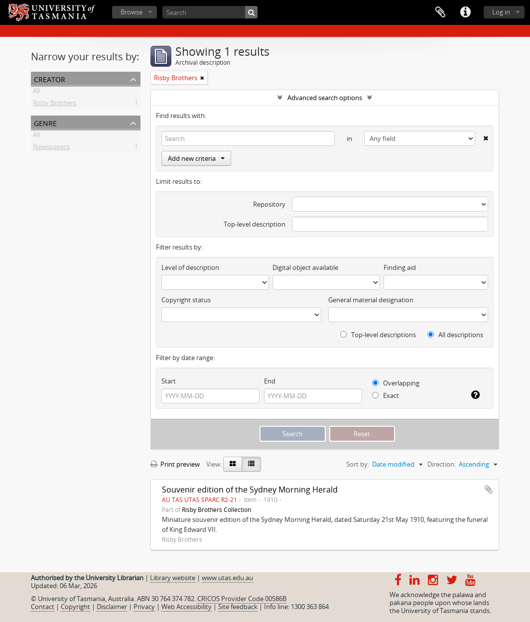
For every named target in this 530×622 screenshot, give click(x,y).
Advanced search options (324, 97)
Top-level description (254, 224)
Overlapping (395, 382)
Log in (501, 11)
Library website (172, 577)
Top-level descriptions (378, 334)
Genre (45, 122)
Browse (131, 11)
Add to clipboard (489, 490)
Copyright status (186, 299)
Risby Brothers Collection (216, 509)
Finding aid (400, 267)
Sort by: (357, 464)
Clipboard (440, 12)
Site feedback (238, 606)
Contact (42, 606)
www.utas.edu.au (227, 577)
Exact (385, 395)
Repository (269, 204)
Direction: (441, 464)
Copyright (75, 606)
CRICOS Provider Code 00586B (241, 598)
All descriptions (455, 334)
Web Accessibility (186, 606)
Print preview (175, 464)
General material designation (370, 299)
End (269, 380)
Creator (49, 78)
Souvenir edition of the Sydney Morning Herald (250, 489)
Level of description (190, 267)
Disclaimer (112, 606)
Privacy (144, 606)
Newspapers (51, 148)
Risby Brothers (54, 104)
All (36, 92)
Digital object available (305, 267)
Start (168, 380)
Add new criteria (196, 158)
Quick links (465, 12)
